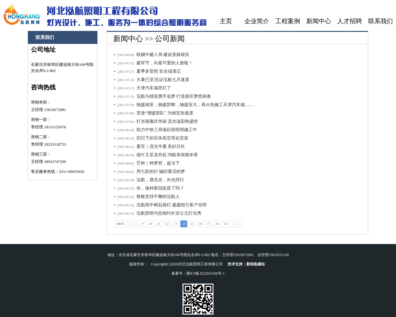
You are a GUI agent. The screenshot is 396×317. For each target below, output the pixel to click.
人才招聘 (349, 21)
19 (225, 223)
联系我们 (380, 21)
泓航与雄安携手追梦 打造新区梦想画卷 (173, 96)
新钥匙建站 (255, 264)
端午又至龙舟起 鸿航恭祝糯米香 (167, 154)
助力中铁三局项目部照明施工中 (166, 129)
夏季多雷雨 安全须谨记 (158, 71)
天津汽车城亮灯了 (153, 88)
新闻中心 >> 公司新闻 (149, 39)
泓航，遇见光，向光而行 (160, 180)
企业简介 (256, 21)
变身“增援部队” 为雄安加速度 (164, 113)
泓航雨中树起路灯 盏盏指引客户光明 (171, 205)
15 (192, 223)
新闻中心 (318, 21)
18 (217, 223)
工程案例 (287, 21)
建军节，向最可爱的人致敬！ (164, 63)
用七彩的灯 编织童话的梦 (160, 171)
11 (158, 223)
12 (167, 223)
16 (200, 223)
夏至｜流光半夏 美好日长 (160, 146)
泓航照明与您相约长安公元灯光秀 (168, 213)
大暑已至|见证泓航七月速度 (162, 79)
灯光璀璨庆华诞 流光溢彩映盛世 (167, 121)
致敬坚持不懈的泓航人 (158, 196)
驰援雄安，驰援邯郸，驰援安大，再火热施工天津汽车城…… (194, 104)
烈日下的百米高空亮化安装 (162, 138)
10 (150, 223)
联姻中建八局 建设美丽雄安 (163, 54)
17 (208, 223)
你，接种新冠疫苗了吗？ (160, 188)
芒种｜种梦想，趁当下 (158, 163)
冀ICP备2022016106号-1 (205, 273)
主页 (226, 21)
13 (175, 223)
